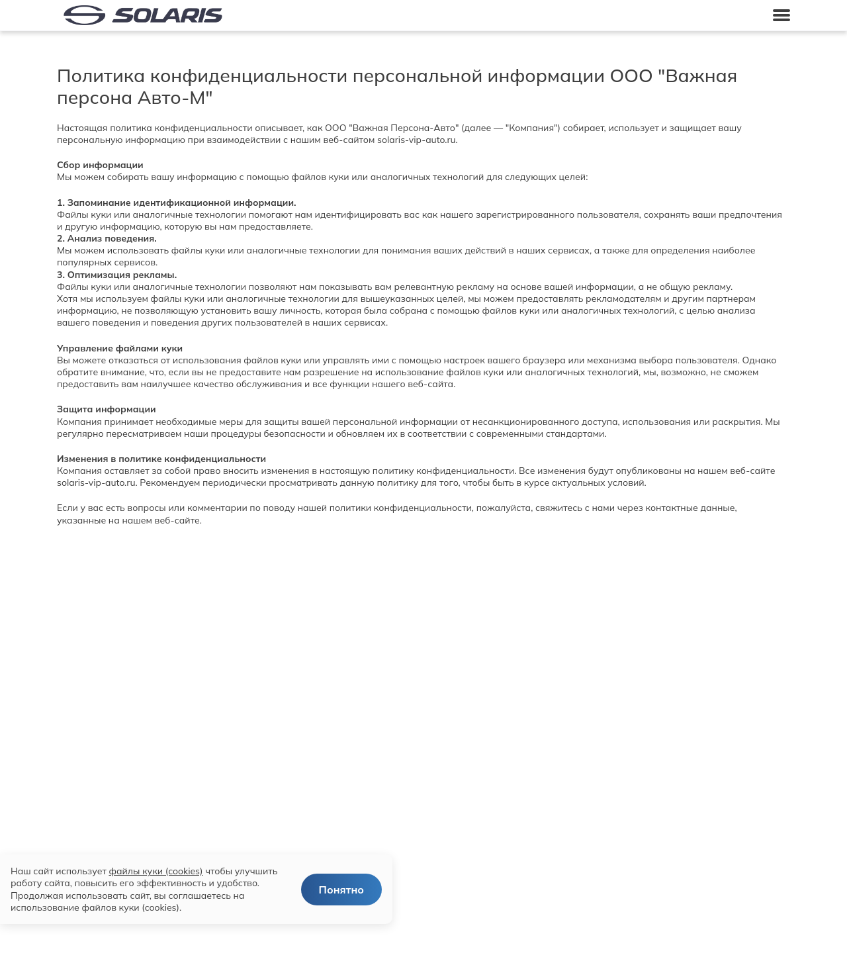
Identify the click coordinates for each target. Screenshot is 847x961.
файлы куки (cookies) (155, 871)
